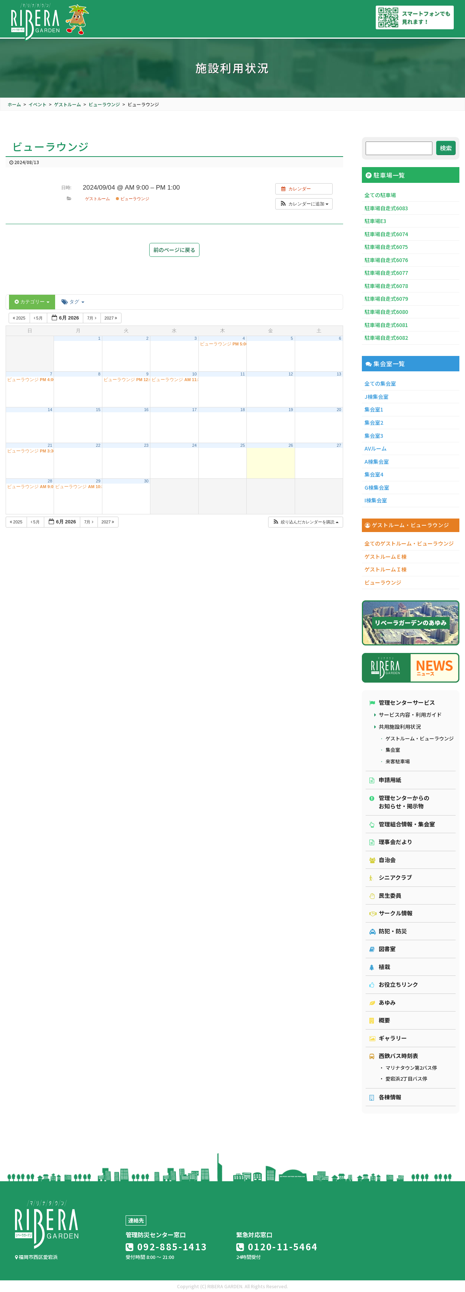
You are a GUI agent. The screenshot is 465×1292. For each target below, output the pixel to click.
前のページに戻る (174, 249)
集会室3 (373, 435)
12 (290, 374)
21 (50, 445)
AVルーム (375, 448)
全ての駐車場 (380, 195)
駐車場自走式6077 (386, 272)
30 (146, 481)
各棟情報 (385, 1097)
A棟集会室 (376, 461)
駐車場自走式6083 (386, 208)
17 (194, 409)
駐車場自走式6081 (386, 325)
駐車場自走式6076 (386, 260)
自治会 (382, 860)
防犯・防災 (388, 931)
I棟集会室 (375, 500)
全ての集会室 (380, 383)
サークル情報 (390, 913)
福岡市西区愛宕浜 (36, 1256)
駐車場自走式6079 (386, 298)
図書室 (382, 949)
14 (50, 409)
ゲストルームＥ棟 (385, 556)
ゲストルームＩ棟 (385, 569)
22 (98, 445)
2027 (111, 318)
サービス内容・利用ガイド (410, 714)
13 (339, 374)
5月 (39, 318)
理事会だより (390, 842)
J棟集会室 (376, 396)
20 (339, 409)
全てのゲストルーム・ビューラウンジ (409, 543)
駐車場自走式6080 (386, 311)
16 (146, 409)
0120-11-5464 (277, 1246)
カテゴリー (32, 302)
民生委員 (385, 895)
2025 (20, 318)
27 (339, 445)
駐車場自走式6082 (386, 337)
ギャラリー (388, 1038)
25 (242, 445)
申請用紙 (385, 780)
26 (290, 445)
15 (98, 409)
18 (242, 409)
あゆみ (382, 1002)
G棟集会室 (376, 487)
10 (194, 374)
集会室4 (373, 474)
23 (146, 445)
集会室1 (373, 409)
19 (290, 409)
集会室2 (373, 422)
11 (242, 374)
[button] (304, 204)
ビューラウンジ (132, 198)
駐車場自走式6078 (386, 285)
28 (50, 481)
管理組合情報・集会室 (402, 824)
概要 (379, 1020)
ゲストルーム (97, 198)
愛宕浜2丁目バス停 (406, 1078)
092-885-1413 (166, 1246)
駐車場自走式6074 (386, 234)
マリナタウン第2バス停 (411, 1067)
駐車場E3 (375, 221)
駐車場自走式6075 (386, 246)
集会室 (393, 749)
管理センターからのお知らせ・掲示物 (399, 802)
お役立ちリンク (393, 984)
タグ (73, 302)
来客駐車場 (398, 761)
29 (98, 481)
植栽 (379, 967)
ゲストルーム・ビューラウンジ (420, 738)
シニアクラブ (390, 877)
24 (194, 445)
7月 (92, 318)
